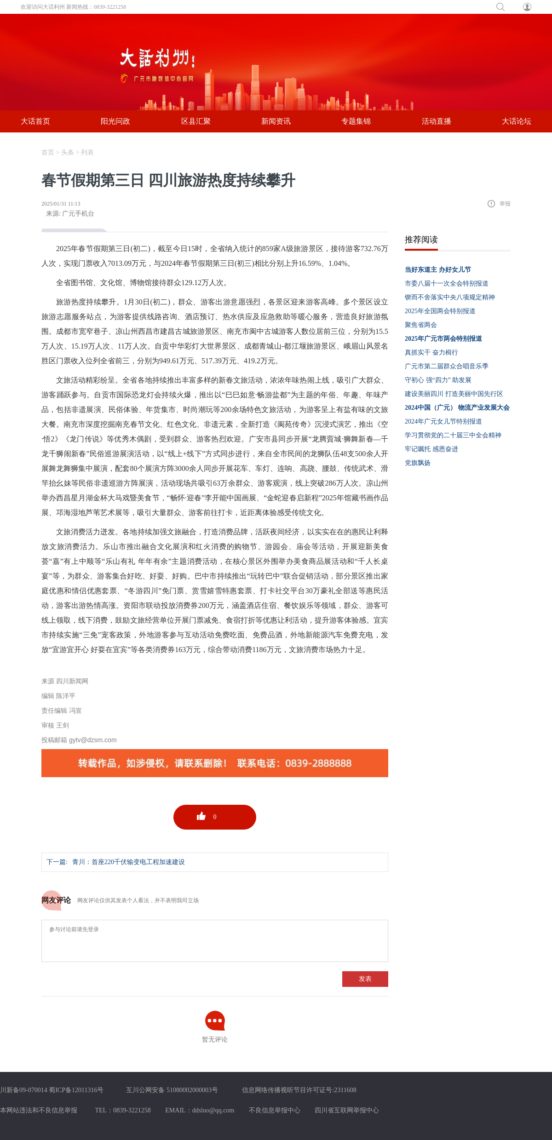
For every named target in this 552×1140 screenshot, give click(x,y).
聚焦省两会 (421, 324)
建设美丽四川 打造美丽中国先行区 (454, 393)
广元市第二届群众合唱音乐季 (447, 366)
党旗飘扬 (418, 462)
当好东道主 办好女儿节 (438, 269)
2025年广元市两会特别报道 (443, 338)
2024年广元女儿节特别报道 (443, 421)
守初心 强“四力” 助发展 (438, 380)
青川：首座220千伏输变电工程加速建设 (128, 862)
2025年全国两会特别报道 (440, 311)
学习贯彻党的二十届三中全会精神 (453, 435)
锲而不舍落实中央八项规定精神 (450, 297)
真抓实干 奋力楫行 (431, 352)
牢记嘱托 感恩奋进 (431, 449)
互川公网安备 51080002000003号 (172, 1090)
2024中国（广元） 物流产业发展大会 (457, 407)
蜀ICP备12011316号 (76, 1090)
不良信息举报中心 (274, 1110)
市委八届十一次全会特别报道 (447, 283)
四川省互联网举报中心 (347, 1110)
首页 (47, 152)
